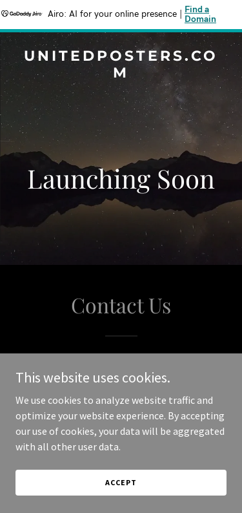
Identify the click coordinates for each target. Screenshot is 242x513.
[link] (121, 73)
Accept (120, 482)
